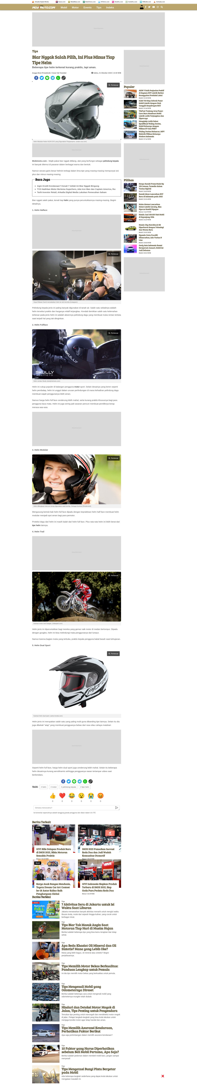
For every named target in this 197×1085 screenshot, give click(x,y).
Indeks (110, 7)
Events (88, 7)
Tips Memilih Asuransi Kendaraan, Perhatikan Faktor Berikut (87, 1029)
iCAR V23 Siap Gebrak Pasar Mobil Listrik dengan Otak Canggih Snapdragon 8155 (151, 103)
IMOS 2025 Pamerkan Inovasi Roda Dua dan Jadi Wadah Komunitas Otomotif (98, 852)
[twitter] (41, 78)
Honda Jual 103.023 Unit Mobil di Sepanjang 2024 (151, 215)
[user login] (142, 7)
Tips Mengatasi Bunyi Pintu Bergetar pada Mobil (89, 1071)
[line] (47, 78)
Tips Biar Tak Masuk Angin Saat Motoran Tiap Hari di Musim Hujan (87, 926)
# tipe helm (84, 787)
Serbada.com (160, 2)
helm (66, 200)
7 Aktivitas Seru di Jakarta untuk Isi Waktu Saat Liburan (88, 906)
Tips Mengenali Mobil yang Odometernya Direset (81, 988)
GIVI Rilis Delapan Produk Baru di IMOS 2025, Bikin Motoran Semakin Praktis (53, 852)
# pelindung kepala (68, 787)
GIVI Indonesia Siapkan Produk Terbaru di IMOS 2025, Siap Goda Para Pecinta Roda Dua (99, 887)
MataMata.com (75, 2)
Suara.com (61, 2)
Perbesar (113, 85)
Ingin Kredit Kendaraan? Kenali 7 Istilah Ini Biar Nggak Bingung (68, 186)
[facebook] (36, 78)
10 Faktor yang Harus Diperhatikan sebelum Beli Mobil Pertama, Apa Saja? (90, 1050)
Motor (75, 7)
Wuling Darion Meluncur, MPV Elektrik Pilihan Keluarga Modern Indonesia (151, 134)
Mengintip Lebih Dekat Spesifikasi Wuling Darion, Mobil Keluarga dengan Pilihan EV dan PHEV (150, 125)
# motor (54, 787)
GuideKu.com (132, 2)
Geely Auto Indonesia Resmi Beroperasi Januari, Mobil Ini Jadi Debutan (151, 248)
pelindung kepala (111, 161)
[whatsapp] (58, 78)
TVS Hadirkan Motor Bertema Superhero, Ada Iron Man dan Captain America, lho (76, 189)
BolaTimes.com (91, 2)
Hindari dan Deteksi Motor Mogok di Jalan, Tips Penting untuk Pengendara (89, 1009)
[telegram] (52, 78)
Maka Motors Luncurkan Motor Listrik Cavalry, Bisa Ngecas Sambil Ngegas (150, 207)
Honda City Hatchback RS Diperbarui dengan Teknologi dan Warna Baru (151, 227)
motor (77, 387)
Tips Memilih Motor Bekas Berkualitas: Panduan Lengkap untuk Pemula (90, 968)
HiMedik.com (147, 2)
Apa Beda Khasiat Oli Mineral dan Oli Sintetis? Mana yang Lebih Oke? (89, 947)
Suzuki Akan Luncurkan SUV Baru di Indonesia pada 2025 (151, 195)
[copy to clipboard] (63, 78)
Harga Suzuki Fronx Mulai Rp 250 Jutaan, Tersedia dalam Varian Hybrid (151, 186)
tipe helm (36, 525)
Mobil (64, 7)
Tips (99, 7)
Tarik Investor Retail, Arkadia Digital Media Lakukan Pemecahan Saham (72, 192)
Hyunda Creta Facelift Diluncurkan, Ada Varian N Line (150, 237)
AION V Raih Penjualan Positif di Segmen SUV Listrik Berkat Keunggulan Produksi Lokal (151, 93)
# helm (43, 787)
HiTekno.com (105, 2)
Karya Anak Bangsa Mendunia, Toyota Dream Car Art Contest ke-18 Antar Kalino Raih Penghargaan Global (53, 888)
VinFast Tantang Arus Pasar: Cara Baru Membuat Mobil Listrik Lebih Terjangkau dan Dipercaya (151, 115)
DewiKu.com (119, 2)
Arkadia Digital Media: (42, 2)
